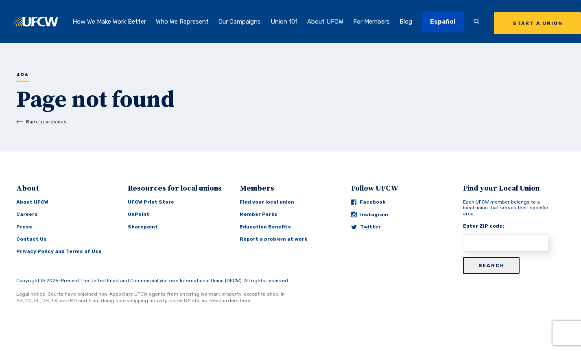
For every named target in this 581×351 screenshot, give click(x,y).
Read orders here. (231, 300)
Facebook (368, 202)
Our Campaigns (239, 21)
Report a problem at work (273, 239)
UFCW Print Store (151, 202)
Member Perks (258, 214)
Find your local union (267, 202)
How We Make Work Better (109, 21)
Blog (406, 21)
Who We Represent (182, 21)
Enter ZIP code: (483, 226)
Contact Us (31, 239)
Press (24, 227)
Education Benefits (265, 227)
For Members (371, 21)
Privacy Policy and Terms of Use (59, 251)
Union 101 (284, 21)
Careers (27, 214)
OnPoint (138, 214)
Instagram (369, 214)
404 (22, 74)
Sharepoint (143, 227)
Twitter (366, 227)
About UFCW (325, 21)
